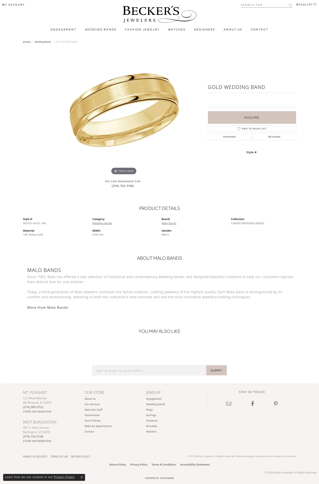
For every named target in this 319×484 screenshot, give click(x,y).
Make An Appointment (98, 426)
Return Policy (80, 456)
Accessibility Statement (195, 464)
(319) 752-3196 (123, 186)
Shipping (229, 136)
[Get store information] (37, 411)
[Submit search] (290, 4)
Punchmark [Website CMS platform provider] (167, 478)
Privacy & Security (35, 456)
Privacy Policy (138, 464)
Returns (274, 136)
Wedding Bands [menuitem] (155, 404)
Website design (244, 456)
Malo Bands (169, 223)
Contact (259, 29)
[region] (124, 113)
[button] (13, 4)
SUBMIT (216, 370)
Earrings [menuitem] (151, 415)
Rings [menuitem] (149, 409)
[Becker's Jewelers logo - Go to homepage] (159, 15)
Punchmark (290, 456)
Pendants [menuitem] (152, 420)
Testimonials (92, 415)
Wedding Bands (101, 29)
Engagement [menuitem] (153, 399)
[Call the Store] (33, 407)
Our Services (92, 404)
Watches (177, 29)
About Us (233, 29)
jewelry (27, 41)
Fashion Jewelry (142, 29)
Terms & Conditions (164, 464)
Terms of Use (59, 456)
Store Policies (93, 420)
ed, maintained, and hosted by (268, 456)
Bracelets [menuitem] (151, 426)
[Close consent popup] (81, 477)
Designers (204, 29)
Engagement (64, 29)
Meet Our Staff (93, 409)
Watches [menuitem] (151, 431)
